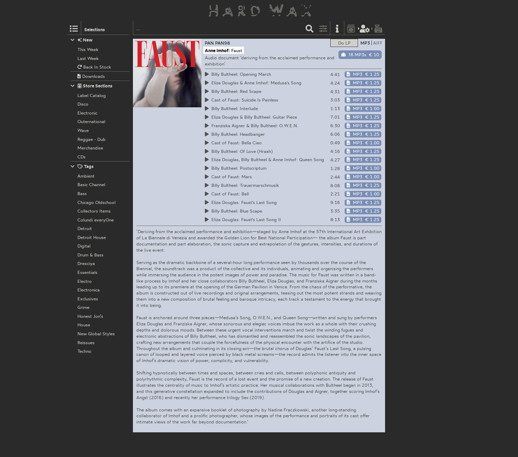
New (82, 40)
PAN (209, 43)
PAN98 (222, 43)
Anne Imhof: (217, 50)
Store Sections (92, 86)
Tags (82, 166)
